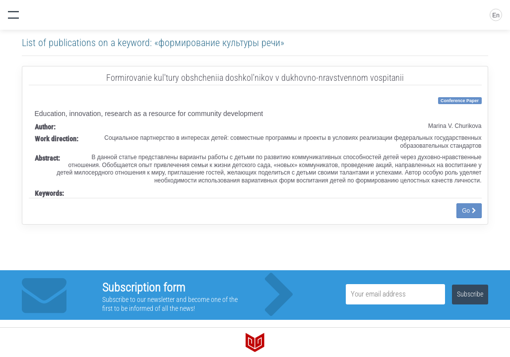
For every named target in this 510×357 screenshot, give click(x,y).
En (496, 15)
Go (469, 210)
